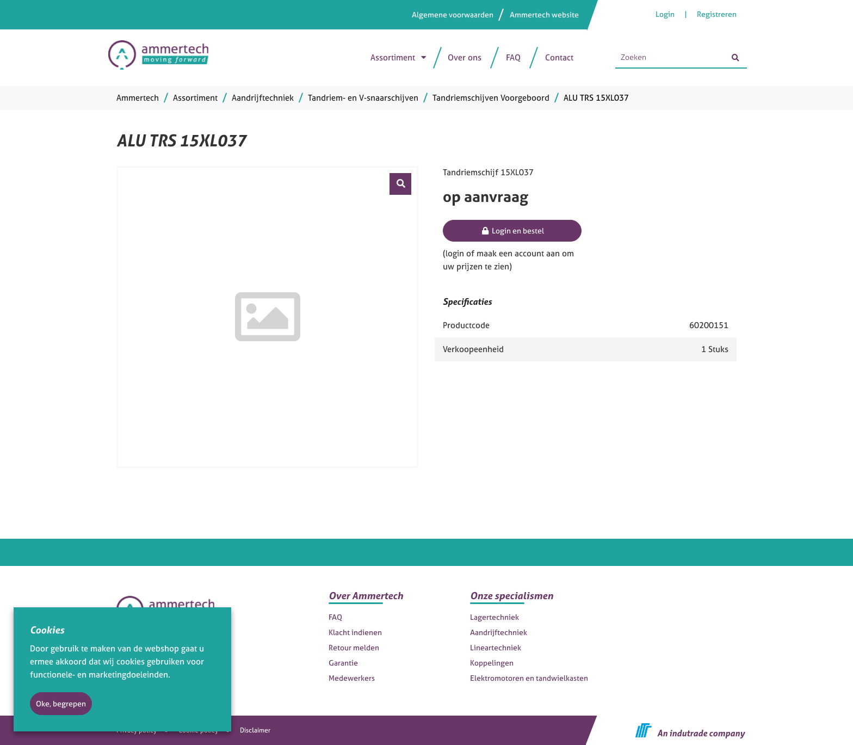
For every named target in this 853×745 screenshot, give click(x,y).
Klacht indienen (355, 632)
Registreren (717, 14)
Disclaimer (255, 730)
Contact (559, 57)
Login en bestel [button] (512, 230)
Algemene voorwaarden (452, 14)
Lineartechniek (495, 647)
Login (666, 14)
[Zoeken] (735, 58)
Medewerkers (352, 678)
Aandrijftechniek (498, 632)
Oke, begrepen (61, 703)
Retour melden (354, 647)
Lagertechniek (494, 617)
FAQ (513, 57)
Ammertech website (544, 14)
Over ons (464, 57)
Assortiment (392, 57)
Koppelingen (492, 662)
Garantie (343, 662)
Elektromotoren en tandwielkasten (529, 678)
